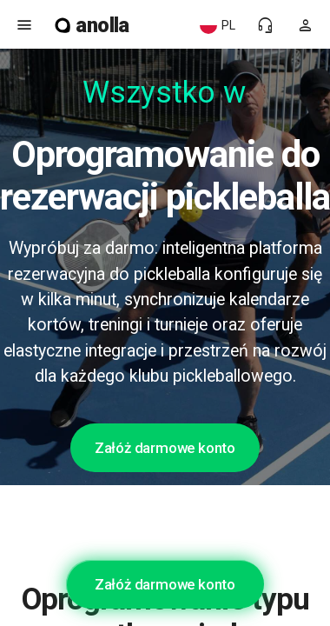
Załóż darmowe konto (165, 447)
